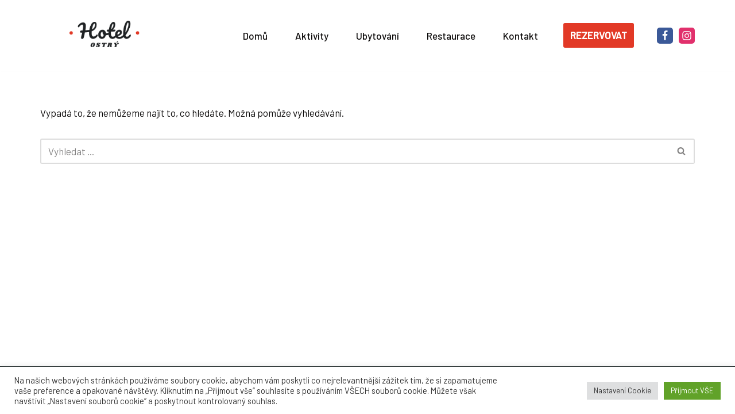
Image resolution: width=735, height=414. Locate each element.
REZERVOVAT (598, 35)
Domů (255, 35)
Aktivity (311, 35)
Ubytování (377, 35)
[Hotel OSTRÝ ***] (106, 35)
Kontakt (520, 35)
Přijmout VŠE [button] (692, 390)
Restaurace (451, 35)
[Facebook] (665, 36)
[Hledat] (354, 151)
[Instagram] (687, 36)
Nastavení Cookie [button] (622, 390)
